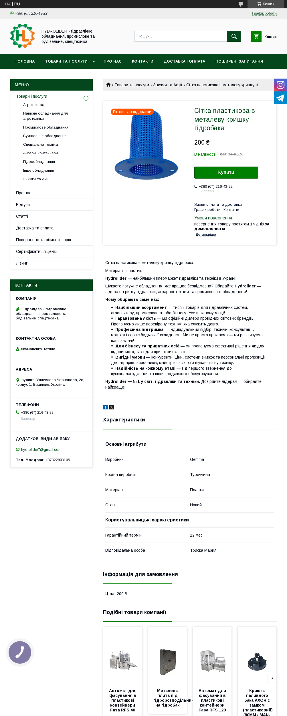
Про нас (113, 61)
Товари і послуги (31, 96)
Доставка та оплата (35, 228)
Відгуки (23, 204)
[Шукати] (234, 36)
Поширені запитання (239, 61)
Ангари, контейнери (40, 153)
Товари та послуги (66, 61)
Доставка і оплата (184, 61)
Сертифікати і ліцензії (37, 251)
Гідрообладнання (39, 161)
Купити (226, 172)
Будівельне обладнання (44, 136)
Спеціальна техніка (40, 144)
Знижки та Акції (167, 85)
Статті (22, 216)
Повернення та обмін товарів (43, 239)
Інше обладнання (38, 170)
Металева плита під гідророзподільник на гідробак (174, 697)
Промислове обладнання (45, 127)
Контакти (142, 61)
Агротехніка (33, 105)
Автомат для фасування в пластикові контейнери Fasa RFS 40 (123, 700)
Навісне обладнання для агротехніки (45, 116)
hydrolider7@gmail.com (41, 449)
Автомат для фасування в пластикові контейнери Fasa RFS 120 (213, 700)
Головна (25, 61)
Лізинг (21, 263)
